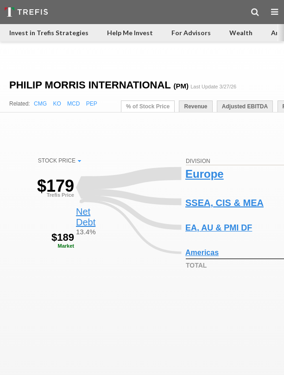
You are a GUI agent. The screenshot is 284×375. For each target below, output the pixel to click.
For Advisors (191, 33)
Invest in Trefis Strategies (48, 33)
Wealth (240, 33)
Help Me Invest (130, 33)
